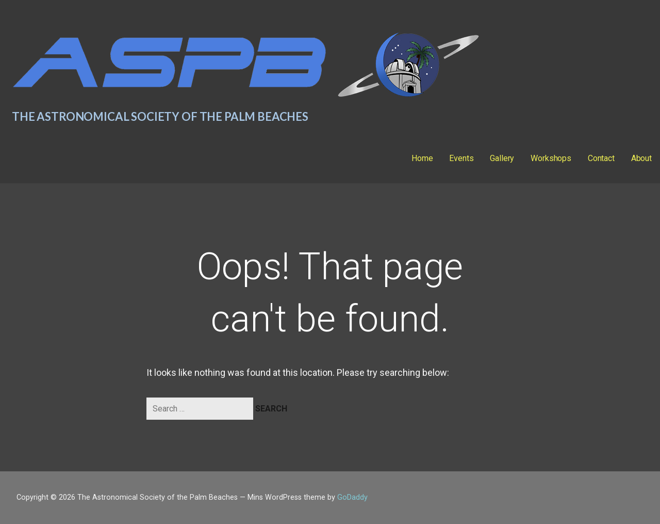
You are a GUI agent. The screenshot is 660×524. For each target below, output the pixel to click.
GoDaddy (352, 497)
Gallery (502, 158)
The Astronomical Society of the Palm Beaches (160, 116)
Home (422, 158)
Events (461, 158)
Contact (601, 158)
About (641, 158)
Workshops (551, 158)
